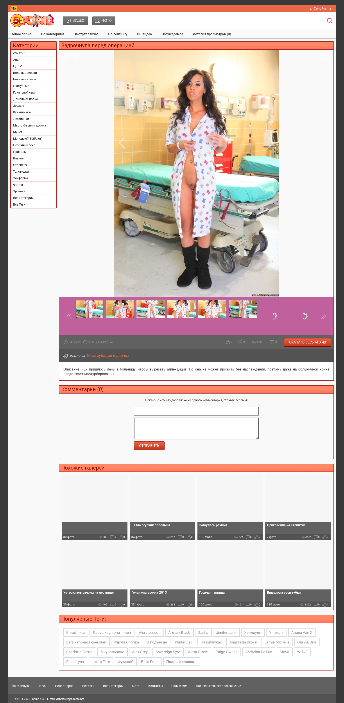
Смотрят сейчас (86, 34)
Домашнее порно (25, 99)
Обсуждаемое (172, 34)
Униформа (20, 178)
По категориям (52, 34)
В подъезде (157, 642)
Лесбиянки (21, 119)
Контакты (155, 686)
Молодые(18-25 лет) (27, 138)
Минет (17, 132)
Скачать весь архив (307, 342)
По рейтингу (117, 34)
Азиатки (19, 53)
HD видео (144, 34)
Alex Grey (140, 652)
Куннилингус (22, 112)
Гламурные (21, 86)
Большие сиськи (25, 72)
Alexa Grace (198, 652)
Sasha (203, 632)
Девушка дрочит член (112, 632)
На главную (20, 686)
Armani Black (179, 632)
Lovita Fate (101, 662)
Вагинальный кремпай (86, 642)
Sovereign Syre (168, 652)
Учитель (276, 632)
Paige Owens (226, 652)
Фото (136, 686)
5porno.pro (37, 699)
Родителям (179, 686)
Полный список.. (181, 662)
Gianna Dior (306, 642)
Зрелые (18, 105)
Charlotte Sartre (79, 652)
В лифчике (75, 632)
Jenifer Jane (226, 632)
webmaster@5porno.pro (70, 699)
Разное (18, 158)
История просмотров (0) (212, 34)
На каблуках (211, 642)
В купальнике (112, 652)
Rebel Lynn (75, 662)
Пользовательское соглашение (218, 686)
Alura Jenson (149, 632)
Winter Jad (184, 642)
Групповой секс (24, 92)
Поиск (42, 686)
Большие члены (24, 79)
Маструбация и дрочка (29, 125)
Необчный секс (24, 145)
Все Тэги (19, 204)
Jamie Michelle (277, 642)
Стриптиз (20, 165)
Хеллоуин (252, 632)
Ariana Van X (301, 632)
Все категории (23, 198)
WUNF (302, 652)
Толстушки (21, 171)
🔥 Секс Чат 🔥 (321, 9)
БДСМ (17, 66)
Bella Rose (149, 662)
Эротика (19, 191)
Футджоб (125, 662)
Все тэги (88, 686)
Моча (284, 652)
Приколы (20, 152)
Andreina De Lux (258, 652)
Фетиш (18, 184)
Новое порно (21, 34)
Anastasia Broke (243, 642)
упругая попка (126, 642)
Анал (16, 59)
